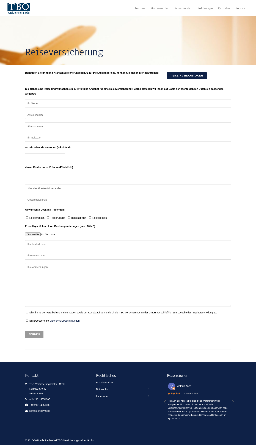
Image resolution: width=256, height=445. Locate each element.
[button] (165, 402)
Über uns (139, 8)
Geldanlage (205, 8)
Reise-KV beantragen (187, 75)
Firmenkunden (159, 8)
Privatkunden (183, 8)
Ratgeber (224, 8)
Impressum (102, 396)
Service (240, 8)
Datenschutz (103, 389)
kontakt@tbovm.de (39, 410)
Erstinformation (104, 382)
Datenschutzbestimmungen (64, 320)
